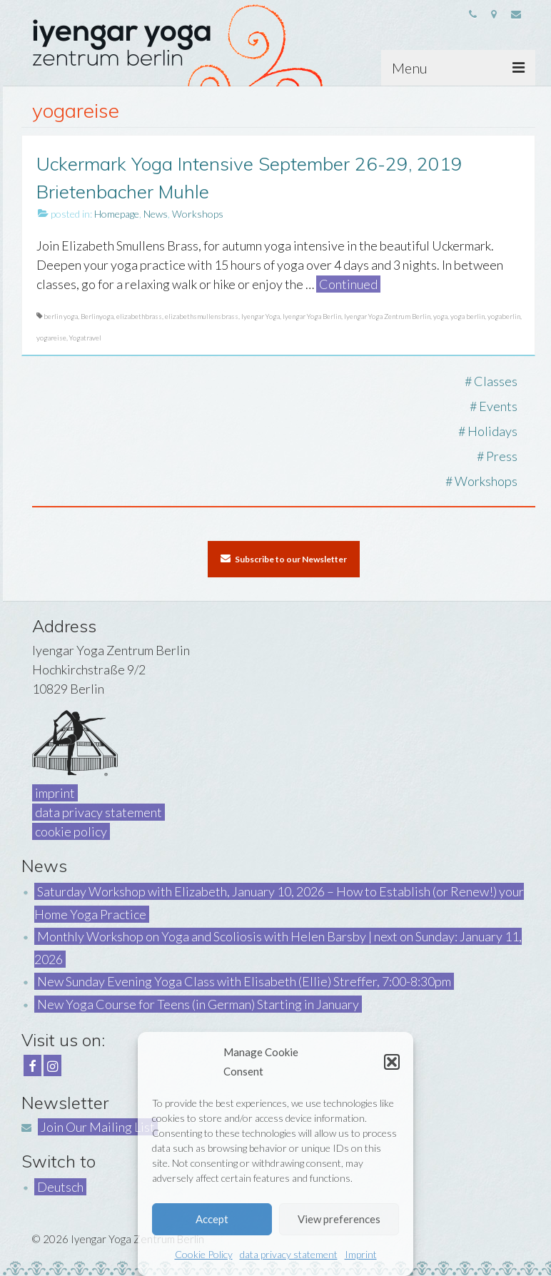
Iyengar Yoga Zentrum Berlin (387, 316)
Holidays (492, 431)
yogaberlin (503, 316)
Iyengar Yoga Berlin (312, 316)
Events (498, 406)
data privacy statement (289, 1254)
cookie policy (71, 831)
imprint (55, 793)
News (155, 214)
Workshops (197, 214)
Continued (348, 284)
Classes (495, 381)
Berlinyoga (97, 316)
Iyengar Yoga (260, 316)
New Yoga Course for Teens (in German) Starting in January (198, 1004)
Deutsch (60, 1187)
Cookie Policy (204, 1254)
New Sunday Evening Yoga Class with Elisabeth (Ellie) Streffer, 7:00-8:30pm (244, 981)
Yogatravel (85, 337)
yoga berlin (467, 316)
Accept (212, 1218)
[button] (392, 1062)
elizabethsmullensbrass (201, 316)
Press (501, 456)
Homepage (116, 214)
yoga (440, 316)
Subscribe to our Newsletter (284, 558)
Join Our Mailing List (98, 1127)
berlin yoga (61, 316)
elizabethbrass (139, 316)
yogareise (51, 337)
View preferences (339, 1218)
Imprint (361, 1254)
